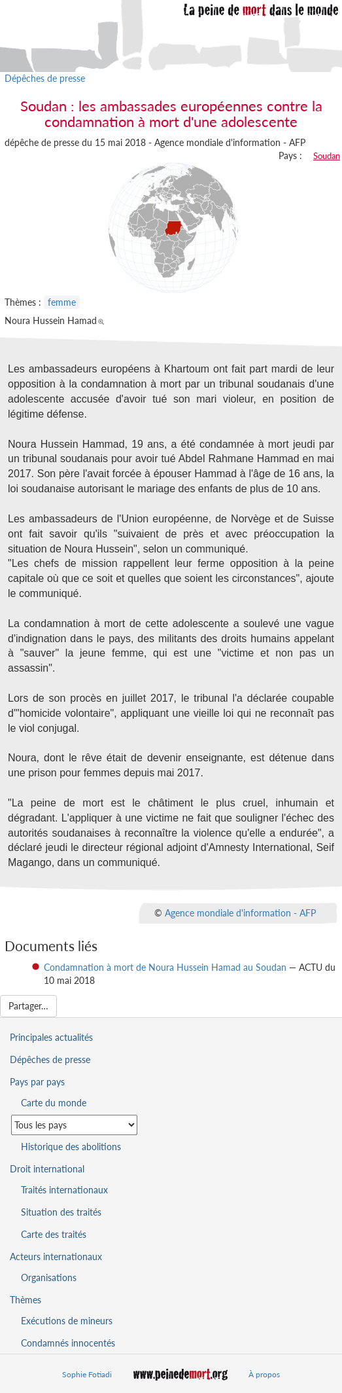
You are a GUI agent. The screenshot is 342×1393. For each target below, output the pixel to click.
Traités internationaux (64, 1189)
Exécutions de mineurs (66, 1320)
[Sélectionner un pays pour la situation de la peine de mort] (74, 1125)
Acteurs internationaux (56, 1256)
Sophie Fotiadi (87, 1374)
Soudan (326, 156)
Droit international (47, 1168)
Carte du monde (53, 1102)
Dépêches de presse (45, 78)
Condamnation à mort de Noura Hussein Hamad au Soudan (165, 967)
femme (62, 302)
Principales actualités (51, 1037)
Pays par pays (37, 1081)
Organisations (49, 1277)
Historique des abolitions (71, 1146)
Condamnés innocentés (68, 1342)
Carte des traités (53, 1234)
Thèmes (25, 1299)
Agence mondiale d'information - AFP (240, 912)
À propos (264, 1374)
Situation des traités (61, 1212)
